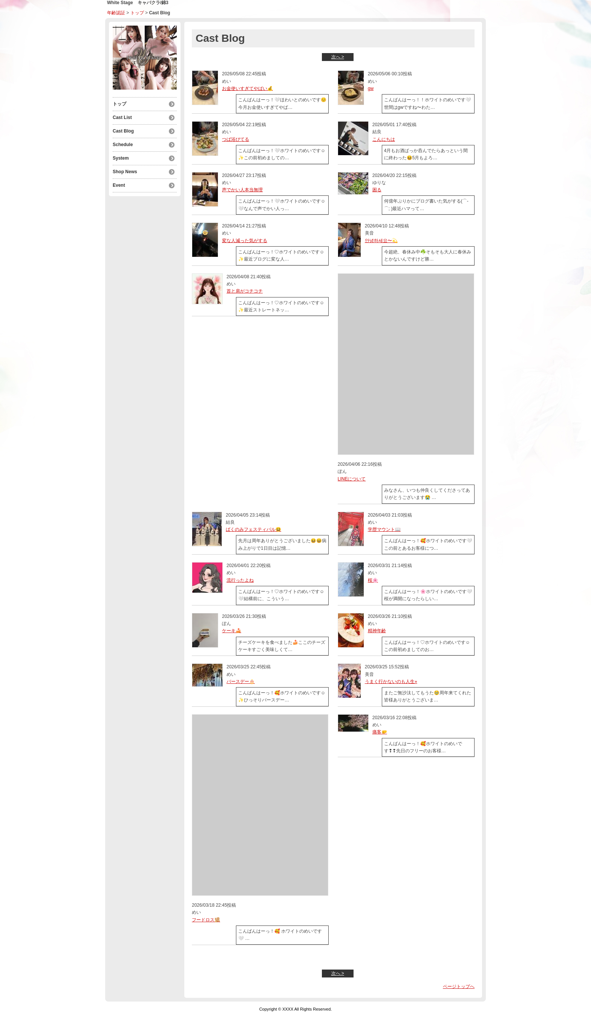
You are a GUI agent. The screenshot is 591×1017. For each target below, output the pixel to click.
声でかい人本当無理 (242, 189)
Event (119, 185)
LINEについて (352, 479)
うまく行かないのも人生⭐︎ (391, 681)
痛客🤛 (379, 732)
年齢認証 (116, 12)
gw (371, 88)
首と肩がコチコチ (245, 291)
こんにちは (383, 139)
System (121, 158)
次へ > (337, 56)
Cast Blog (123, 131)
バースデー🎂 (241, 681)
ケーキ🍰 (231, 630)
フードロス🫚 (206, 919)
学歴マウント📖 (384, 529)
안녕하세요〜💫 (381, 240)
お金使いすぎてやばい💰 (247, 88)
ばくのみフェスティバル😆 (253, 529)
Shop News (125, 171)
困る (376, 189)
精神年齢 (377, 630)
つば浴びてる (235, 139)
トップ (137, 12)
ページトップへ (459, 986)
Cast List (122, 117)
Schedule (123, 144)
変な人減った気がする (244, 240)
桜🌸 (373, 580)
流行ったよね (240, 580)
